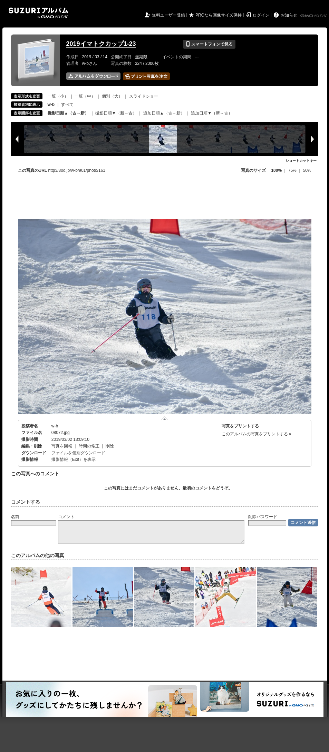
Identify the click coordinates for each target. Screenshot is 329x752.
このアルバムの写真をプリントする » (256, 434)
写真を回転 (61, 446)
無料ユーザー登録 (168, 15)
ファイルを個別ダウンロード (78, 453)
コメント (66, 516)
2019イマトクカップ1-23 (101, 43)
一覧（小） (58, 96)
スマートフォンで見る (209, 44)
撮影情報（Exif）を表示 (73, 459)
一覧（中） (85, 96)
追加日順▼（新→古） (211, 113)
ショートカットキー (301, 160)
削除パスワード (262, 516)
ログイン (261, 15)
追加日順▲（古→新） (164, 113)
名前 (15, 516)
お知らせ (289, 15)
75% (293, 170)
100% (276, 170)
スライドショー (143, 96)
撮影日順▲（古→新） (68, 113)
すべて (67, 104)
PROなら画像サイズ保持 (218, 15)
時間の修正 (89, 446)
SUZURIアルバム (38, 13)
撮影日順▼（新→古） (116, 113)
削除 (110, 446)
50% (307, 170)
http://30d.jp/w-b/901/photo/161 (76, 170)
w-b (54, 426)
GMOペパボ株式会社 (314, 15)
